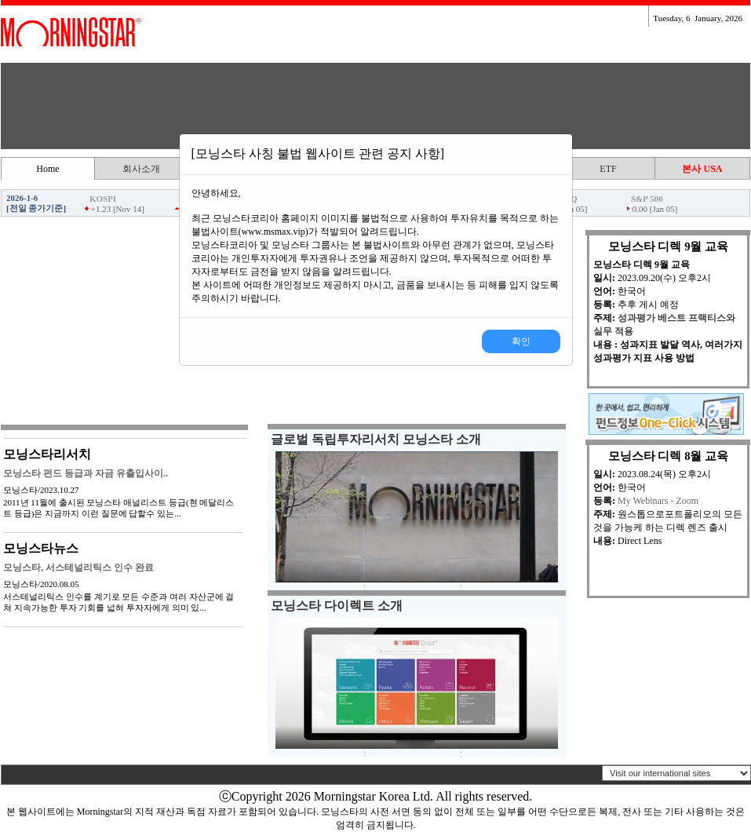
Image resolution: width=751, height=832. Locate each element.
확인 (521, 341)
